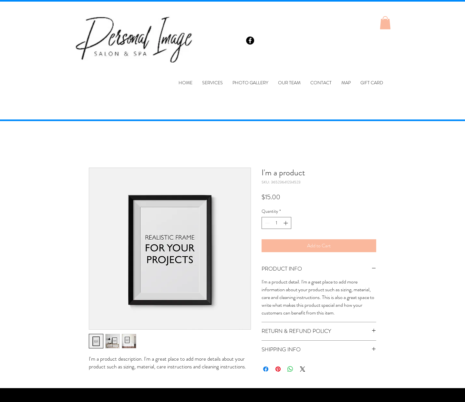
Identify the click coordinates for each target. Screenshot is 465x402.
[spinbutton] (276, 223)
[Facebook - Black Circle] (250, 40)
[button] (385, 22)
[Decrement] (267, 223)
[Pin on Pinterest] (278, 369)
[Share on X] (302, 369)
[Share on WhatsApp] (290, 369)
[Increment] (286, 223)
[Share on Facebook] (266, 369)
